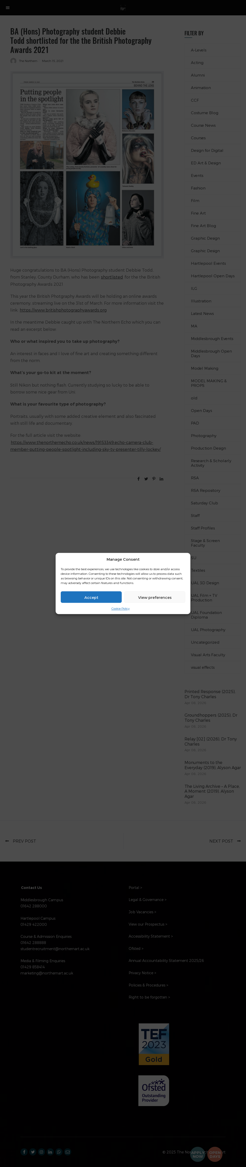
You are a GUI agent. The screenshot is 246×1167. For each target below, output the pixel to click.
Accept (91, 597)
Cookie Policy (120, 608)
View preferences (155, 597)
